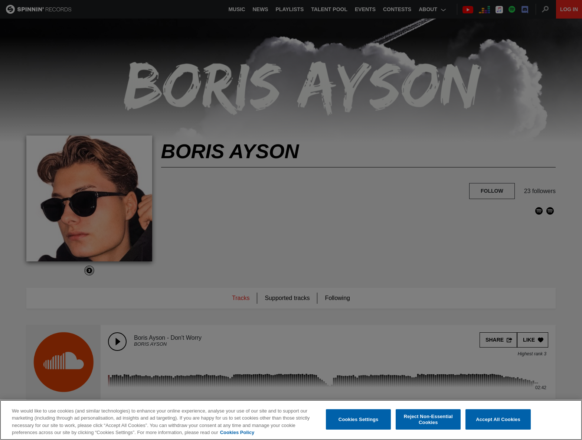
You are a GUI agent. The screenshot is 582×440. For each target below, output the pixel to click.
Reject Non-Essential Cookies (428, 419)
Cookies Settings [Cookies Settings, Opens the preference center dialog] (359, 419)
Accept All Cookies (498, 419)
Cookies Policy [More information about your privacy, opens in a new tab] (237, 432)
